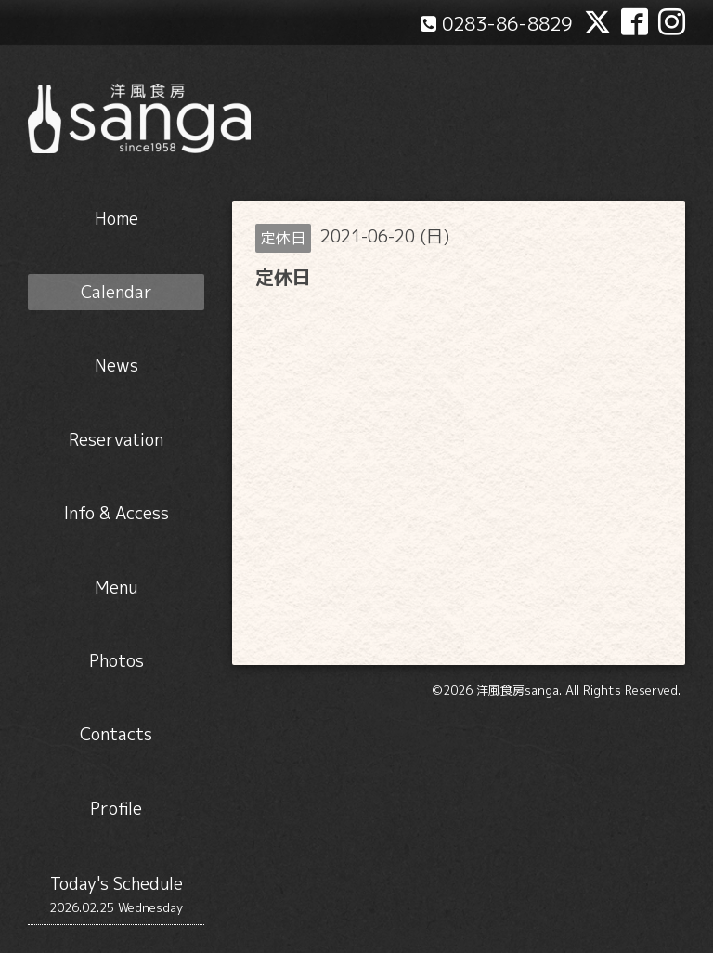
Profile (116, 808)
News (116, 365)
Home (116, 218)
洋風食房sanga (517, 690)
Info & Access (116, 513)
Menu (116, 587)
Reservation (116, 439)
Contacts (116, 734)
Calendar (116, 292)
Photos (116, 660)
